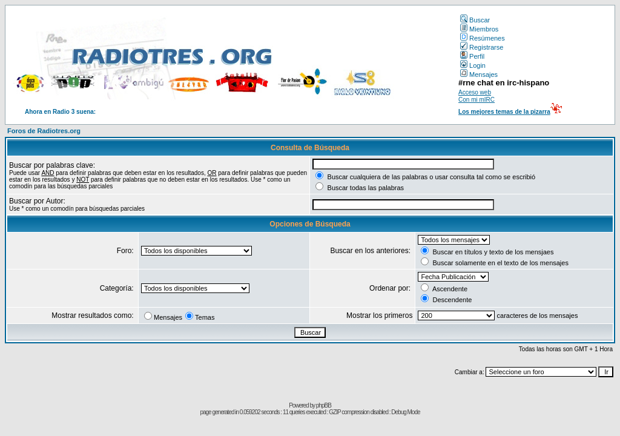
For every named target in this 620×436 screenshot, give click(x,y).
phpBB (323, 405)
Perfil (472, 56)
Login (473, 65)
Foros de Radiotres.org (44, 130)
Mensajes (479, 74)
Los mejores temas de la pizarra (504, 111)
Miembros (479, 29)
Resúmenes (482, 38)
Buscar (475, 20)
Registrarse (481, 47)
